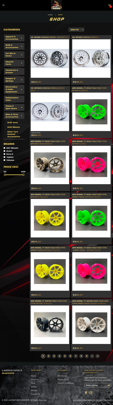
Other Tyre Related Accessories (13, 134)
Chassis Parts (10, 63)
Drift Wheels (13, 127)
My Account (62, 376)
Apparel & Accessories (12, 38)
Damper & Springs (10, 79)
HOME (50, 15)
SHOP (60, 15)
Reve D (8, 154)
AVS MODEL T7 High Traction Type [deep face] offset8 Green (89, 195)
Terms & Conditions (66, 383)
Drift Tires (12, 122)
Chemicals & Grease (12, 71)
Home (33, 376)
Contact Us (35, 394)
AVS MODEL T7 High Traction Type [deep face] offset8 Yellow (48, 249)
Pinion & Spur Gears (11, 107)
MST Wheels (11, 148)
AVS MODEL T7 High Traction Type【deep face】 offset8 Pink (89, 249)
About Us (34, 379)
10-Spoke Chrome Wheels (85, 37)
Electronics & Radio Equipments (11, 89)
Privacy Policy (63, 379)
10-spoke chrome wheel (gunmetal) (50, 37)
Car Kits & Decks (10, 54)
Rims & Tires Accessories (12, 115)
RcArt (8, 151)
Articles (34, 390)
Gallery (34, 387)
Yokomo (9, 160)
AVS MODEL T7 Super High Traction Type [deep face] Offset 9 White (90, 302)
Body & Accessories (12, 46)
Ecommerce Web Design (83, 400)
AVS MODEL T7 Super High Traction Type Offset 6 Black (49, 302)
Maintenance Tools (12, 99)
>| (97, 356)
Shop (33, 383)
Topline (9, 157)
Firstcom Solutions (103, 400)
